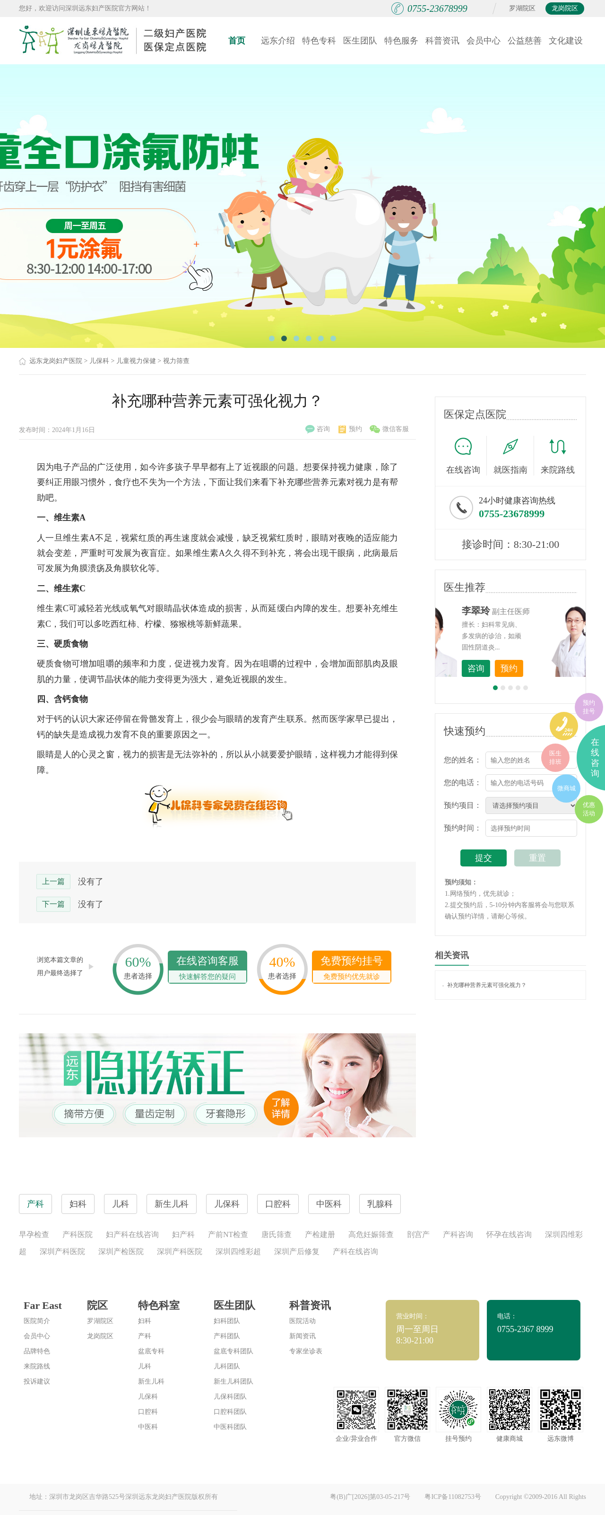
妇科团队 (227, 1321)
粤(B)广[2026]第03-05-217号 (370, 1496)
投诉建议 (37, 1381)
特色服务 (401, 40)
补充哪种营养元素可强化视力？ (484, 985)
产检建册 (320, 1234)
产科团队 (227, 1336)
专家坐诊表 (305, 1351)
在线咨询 (466, 456)
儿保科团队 (230, 1396)
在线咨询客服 (207, 969)
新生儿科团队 (233, 1381)
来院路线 (558, 457)
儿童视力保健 (136, 360)
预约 (350, 429)
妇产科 (183, 1234)
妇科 (144, 1321)
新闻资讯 (302, 1336)
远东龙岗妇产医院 (55, 360)
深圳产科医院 (62, 1251)
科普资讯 (442, 40)
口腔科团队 (230, 1411)
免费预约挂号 (351, 969)
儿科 (144, 1366)
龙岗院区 (565, 8)
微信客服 (389, 429)
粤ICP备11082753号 (452, 1496)
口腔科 (148, 1411)
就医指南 (513, 456)
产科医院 (77, 1234)
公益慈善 (525, 40)
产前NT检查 (228, 1234)
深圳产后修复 (297, 1251)
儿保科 (99, 360)
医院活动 (302, 1321)
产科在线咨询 (355, 1251)
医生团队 (360, 40)
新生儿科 (151, 1381)
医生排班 (555, 757)
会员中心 (484, 40)
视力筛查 (176, 360)
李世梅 (525, 611)
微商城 (566, 788)
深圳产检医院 (121, 1251)
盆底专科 (151, 1351)
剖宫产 (418, 1234)
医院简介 (37, 1321)
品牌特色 (37, 1351)
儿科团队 (227, 1366)
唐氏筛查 (276, 1234)
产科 (144, 1336)
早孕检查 (34, 1234)
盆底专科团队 (233, 1351)
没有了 (91, 881)
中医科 (148, 1426)
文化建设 (566, 40)
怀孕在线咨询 (509, 1234)
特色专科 (319, 40)
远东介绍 (278, 40)
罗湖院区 (522, 8)
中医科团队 (230, 1426)
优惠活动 (589, 809)
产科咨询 (458, 1234)
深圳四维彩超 (238, 1251)
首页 (236, 40)
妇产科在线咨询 (132, 1234)
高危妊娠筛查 (371, 1234)
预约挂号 (589, 707)
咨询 (317, 429)
